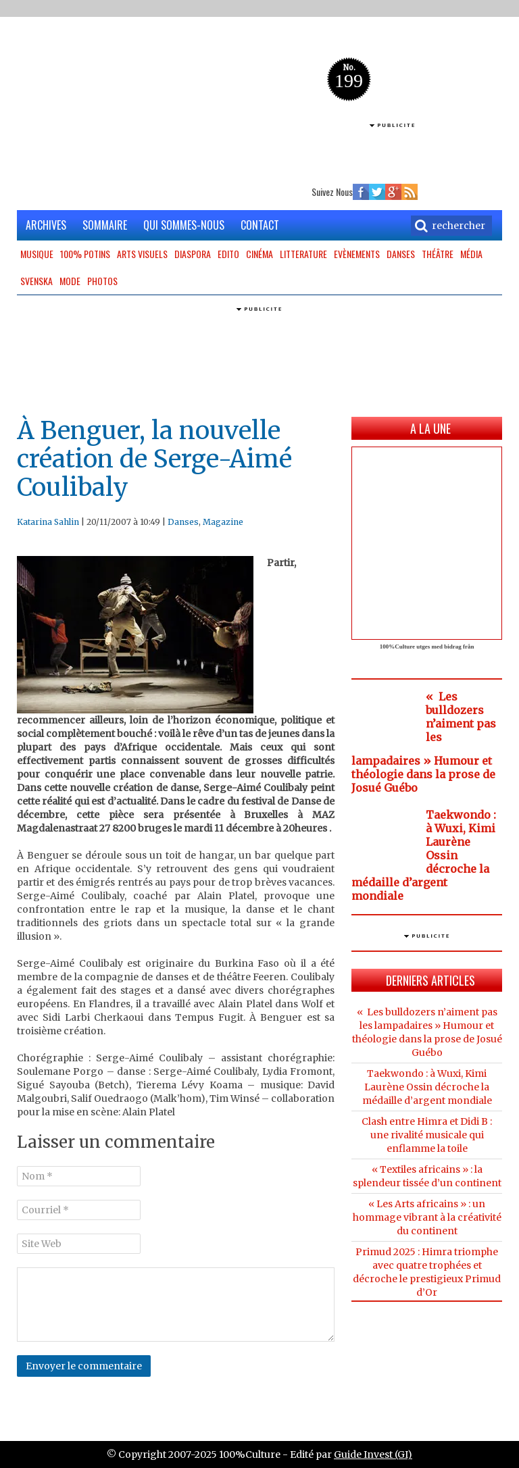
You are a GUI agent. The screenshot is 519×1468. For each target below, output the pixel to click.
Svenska (36, 281)
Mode (69, 281)
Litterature (303, 254)
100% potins (85, 254)
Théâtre (437, 254)
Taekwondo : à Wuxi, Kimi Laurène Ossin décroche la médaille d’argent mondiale (427, 1087)
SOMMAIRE (104, 225)
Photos (102, 281)
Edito (228, 254)
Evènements (357, 254)
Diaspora (192, 254)
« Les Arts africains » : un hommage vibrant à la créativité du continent (427, 1217)
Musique (36, 254)
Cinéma (259, 254)
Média (471, 254)
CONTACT (260, 225)
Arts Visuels (142, 254)
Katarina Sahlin (48, 522)
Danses (401, 254)
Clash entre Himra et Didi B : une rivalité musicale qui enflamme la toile (427, 1135)
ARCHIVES (46, 225)
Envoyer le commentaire (84, 1366)
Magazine (223, 522)
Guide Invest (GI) (373, 1454)
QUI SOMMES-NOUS (183, 225)
